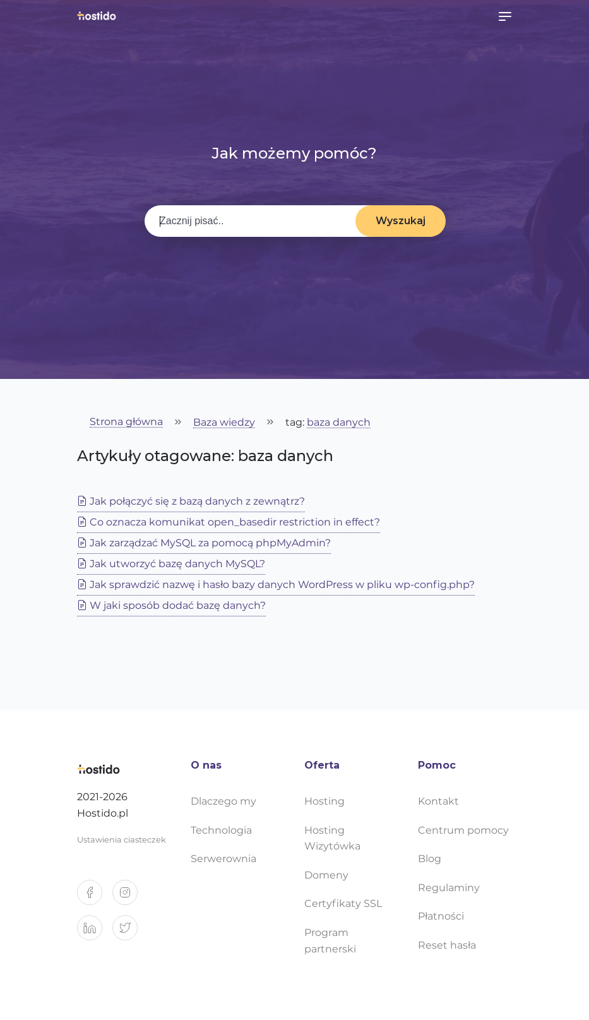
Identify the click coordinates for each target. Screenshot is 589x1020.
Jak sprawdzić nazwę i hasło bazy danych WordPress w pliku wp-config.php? (276, 585)
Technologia (221, 830)
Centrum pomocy (463, 830)
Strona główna (126, 422)
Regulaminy (449, 888)
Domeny (326, 875)
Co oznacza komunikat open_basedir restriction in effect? (228, 522)
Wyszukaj (400, 221)
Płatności (441, 916)
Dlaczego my (223, 801)
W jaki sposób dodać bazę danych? (171, 605)
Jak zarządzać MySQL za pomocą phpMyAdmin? (204, 543)
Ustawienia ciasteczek (121, 839)
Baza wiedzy (224, 422)
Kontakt (438, 801)
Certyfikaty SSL (343, 903)
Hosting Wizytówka (332, 838)
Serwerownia (223, 859)
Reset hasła (447, 945)
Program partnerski (330, 941)
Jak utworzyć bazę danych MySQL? (171, 564)
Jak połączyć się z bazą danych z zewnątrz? (191, 501)
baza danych (339, 422)
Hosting (324, 801)
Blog (429, 859)
